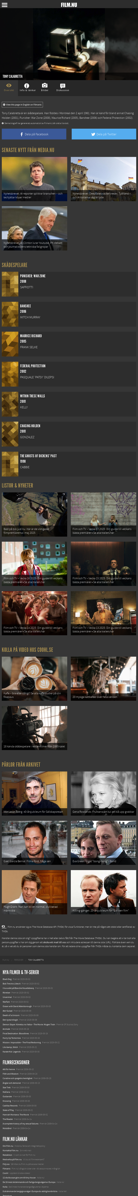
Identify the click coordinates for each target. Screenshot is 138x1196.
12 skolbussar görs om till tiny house (19, 1162)
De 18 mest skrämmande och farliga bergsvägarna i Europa (29, 1167)
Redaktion (7, 1139)
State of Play (8, 1094)
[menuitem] (6, 944)
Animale (6, 1013)
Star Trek (7, 1072)
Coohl (5, 1157)
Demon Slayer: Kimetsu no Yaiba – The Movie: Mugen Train (29, 1009)
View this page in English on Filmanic (22, 104)
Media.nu (7, 1185)
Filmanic (6, 1153)
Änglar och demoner (12, 1067)
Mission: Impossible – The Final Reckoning (22, 1027)
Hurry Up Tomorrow (12, 1022)
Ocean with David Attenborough (17, 991)
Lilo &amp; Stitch (10, 1031)
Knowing (7, 1085)
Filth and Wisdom (11, 1058)
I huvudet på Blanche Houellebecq (18, 972)
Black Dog (7, 963)
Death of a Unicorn (11, 1000)
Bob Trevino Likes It (11, 968)
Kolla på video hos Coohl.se (27, 642)
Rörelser (6, 977)
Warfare (6, 986)
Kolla (5, 1171)
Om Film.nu (8, 1130)
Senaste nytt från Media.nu (28, 150)
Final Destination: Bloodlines (16, 1018)
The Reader (8, 1103)
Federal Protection (114, 117)
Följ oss (6, 1148)
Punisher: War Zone (31, 117)
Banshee (84, 117)
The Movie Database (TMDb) (88, 923)
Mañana (6, 1076)
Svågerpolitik (9, 1189)
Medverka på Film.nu (12, 1144)
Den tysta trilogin (10, 1004)
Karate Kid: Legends (12, 1036)
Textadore (7, 1180)
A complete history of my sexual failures (20, 1108)
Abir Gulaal (7, 995)
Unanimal (7, 982)
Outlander (7, 1081)
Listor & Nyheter (17, 482)
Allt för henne (9, 1054)
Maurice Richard (61, 117)
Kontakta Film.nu (11, 1135)
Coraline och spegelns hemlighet (17, 1063)
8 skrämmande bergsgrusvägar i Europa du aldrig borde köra (30, 1176)
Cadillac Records (10, 1090)
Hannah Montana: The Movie (16, 1099)
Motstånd (7, 1113)
